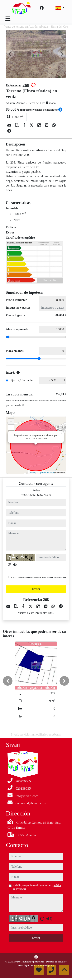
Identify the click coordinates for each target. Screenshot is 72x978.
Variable (27, 380)
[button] (7, 681)
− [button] (11, 427)
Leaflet (32, 472)
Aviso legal (24, 965)
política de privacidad (56, 577)
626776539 (44, 494)
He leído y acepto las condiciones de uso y (38, 577)
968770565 (28, 494)
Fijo (12, 380)
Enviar (36, 589)
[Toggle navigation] (8, 18)
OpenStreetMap (46, 472)
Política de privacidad (33, 961)
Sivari (16, 961)
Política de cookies (56, 961)
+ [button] (11, 422)
